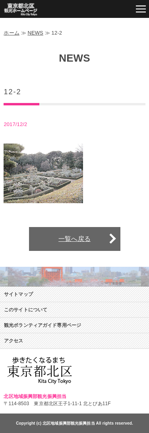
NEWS (35, 33)
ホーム (11, 33)
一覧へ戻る (74, 238)
